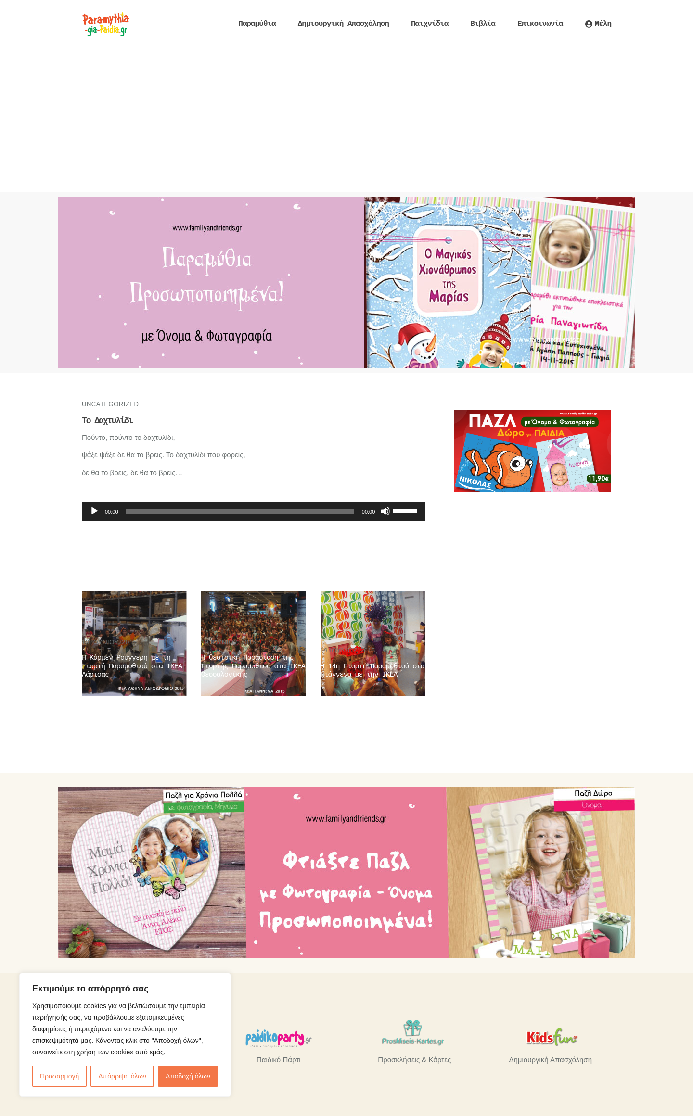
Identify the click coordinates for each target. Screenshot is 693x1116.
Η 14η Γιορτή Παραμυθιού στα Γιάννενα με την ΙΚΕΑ (372, 671)
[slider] (240, 511)
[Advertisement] (346, 120)
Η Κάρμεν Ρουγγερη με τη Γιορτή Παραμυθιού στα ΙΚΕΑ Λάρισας (132, 666)
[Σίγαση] (385, 511)
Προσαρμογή (59, 1076)
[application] (253, 511)
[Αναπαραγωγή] (94, 511)
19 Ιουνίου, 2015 (109, 642)
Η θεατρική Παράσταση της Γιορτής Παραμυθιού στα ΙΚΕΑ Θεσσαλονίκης (253, 666)
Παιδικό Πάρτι (278, 1059)
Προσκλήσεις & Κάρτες (414, 1059)
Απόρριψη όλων (122, 1076)
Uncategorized (110, 404)
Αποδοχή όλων (188, 1076)
